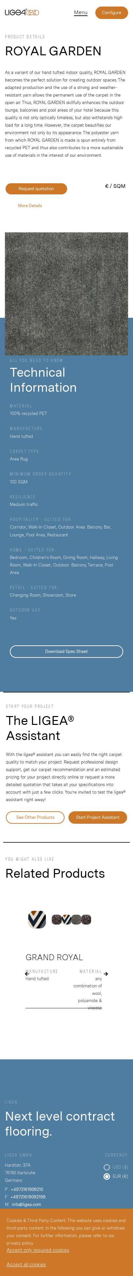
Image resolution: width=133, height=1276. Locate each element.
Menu (80, 12)
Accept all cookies (26, 1264)
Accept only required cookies (38, 1250)
